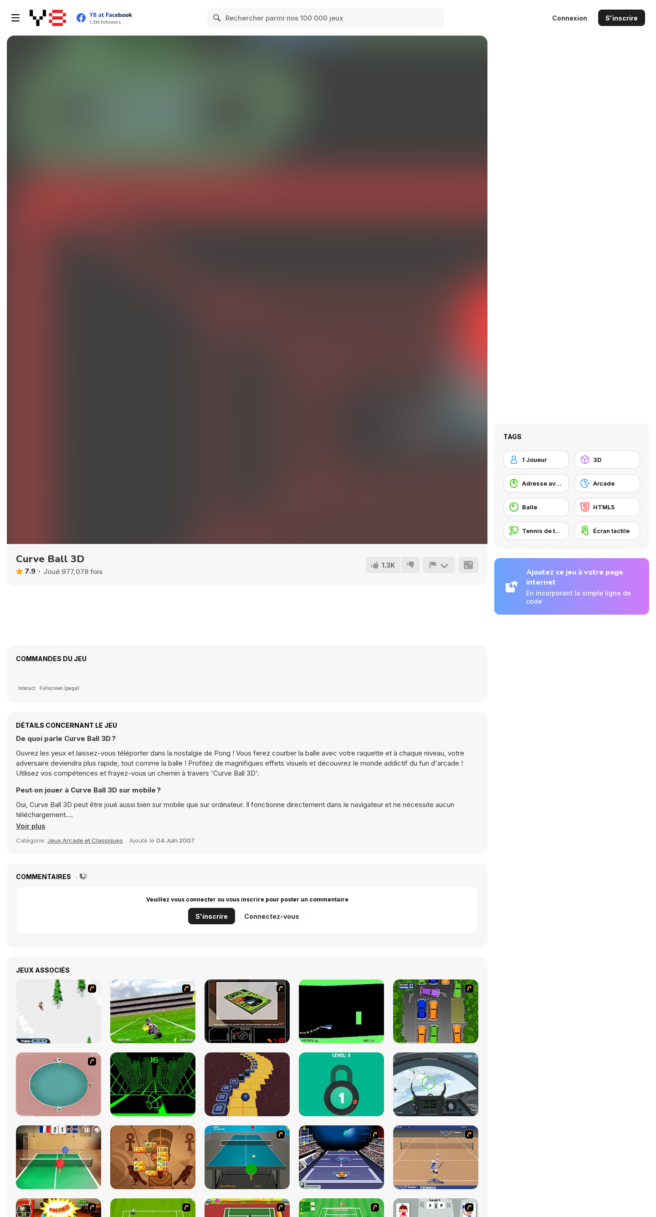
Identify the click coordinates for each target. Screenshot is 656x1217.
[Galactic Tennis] (341, 1157)
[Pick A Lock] (341, 1084)
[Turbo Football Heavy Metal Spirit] (152, 1011)
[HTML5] (607, 507)
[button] (31, 826)
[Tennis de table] (536, 531)
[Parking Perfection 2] (435, 1011)
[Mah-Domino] (152, 1157)
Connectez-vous (271, 916)
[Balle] (536, 507)
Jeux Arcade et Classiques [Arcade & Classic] (85, 840)
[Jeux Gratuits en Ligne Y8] (48, 18)
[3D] (607, 460)
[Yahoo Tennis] (435, 1157)
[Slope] (152, 1084)
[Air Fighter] (435, 1084)
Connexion (569, 18)
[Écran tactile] (607, 531)
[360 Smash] (58, 1084)
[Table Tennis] (247, 1157)
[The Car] (247, 1011)
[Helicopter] (341, 1011)
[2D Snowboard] (58, 1011)
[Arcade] (607, 483)
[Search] (217, 18)
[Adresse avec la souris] (536, 483)
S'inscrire (621, 18)
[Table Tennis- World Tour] (58, 1157)
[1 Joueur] (536, 460)
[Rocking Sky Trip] (247, 1084)
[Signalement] (438, 565)
